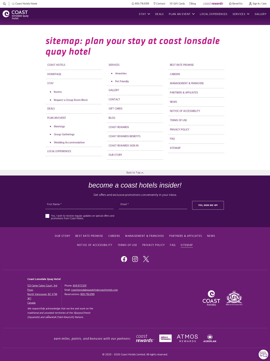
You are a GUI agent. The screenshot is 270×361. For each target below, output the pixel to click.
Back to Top (135, 173)
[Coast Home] (24, 4)
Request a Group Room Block (71, 100)
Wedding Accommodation (69, 142)
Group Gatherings (64, 134)
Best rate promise (182, 65)
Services (241, 14)
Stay (50, 83)
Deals (159, 14)
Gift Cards (115, 109)
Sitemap (175, 148)
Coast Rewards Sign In (123, 146)
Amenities (121, 73)
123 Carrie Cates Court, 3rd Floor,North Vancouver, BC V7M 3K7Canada (42, 294)
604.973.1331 (79, 286)
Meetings (59, 126)
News (173, 102)
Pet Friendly (122, 81)
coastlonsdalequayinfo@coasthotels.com (94, 290)
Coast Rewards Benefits (125, 136)
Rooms (58, 92)
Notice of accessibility (185, 111)
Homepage (54, 74)
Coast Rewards (119, 127)
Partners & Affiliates (184, 93)
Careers (175, 74)
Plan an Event (56, 118)
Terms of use (178, 120)
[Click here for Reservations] (87, 294)
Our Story (115, 155)
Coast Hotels (56, 65)
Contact (114, 99)
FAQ (172, 139)
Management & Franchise (187, 83)
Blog (112, 118)
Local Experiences (213, 14)
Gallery (261, 14)
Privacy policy (179, 130)
